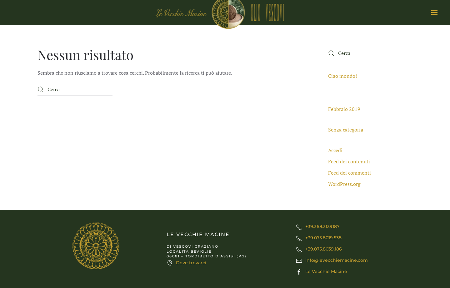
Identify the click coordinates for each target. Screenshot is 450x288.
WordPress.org (344, 184)
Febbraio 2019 (344, 109)
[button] (434, 12)
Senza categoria (345, 129)
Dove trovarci (191, 263)
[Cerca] (75, 89)
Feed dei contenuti (349, 161)
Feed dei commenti (349, 172)
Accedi (335, 150)
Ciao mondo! (342, 75)
